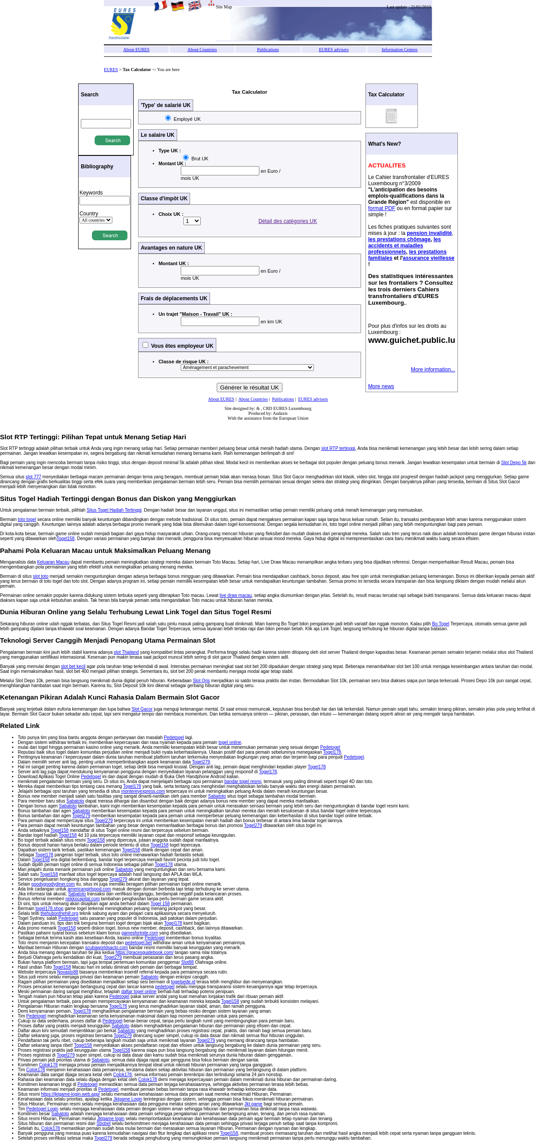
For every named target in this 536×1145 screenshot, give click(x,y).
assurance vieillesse (428, 258)
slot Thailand (126, 652)
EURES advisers (334, 49)
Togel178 (332, 752)
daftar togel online (139, 991)
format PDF (381, 208)
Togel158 (65, 538)
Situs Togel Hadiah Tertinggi (114, 510)
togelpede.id (183, 981)
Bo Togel (440, 623)
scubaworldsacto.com (106, 947)
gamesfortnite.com (139, 932)
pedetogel (165, 986)
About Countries (202, 49)
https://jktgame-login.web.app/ (70, 1094)
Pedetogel (174, 737)
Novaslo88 (67, 972)
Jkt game (253, 1103)
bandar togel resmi (242, 781)
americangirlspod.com (89, 889)
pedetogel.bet (138, 942)
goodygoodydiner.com (53, 884)
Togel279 (201, 761)
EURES (111, 69)
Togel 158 (160, 903)
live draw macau (236, 595)
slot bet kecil (73, 666)
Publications (268, 49)
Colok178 (48, 1064)
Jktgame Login (127, 1099)
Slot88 (187, 962)
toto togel (27, 519)
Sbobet (103, 1123)
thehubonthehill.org (59, 913)
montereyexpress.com (143, 791)
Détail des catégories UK (287, 221)
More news (381, 386)
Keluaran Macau (53, 562)
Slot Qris (201, 680)
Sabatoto (217, 796)
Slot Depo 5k (513, 462)
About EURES (136, 49)
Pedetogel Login (42, 1108)
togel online (229, 742)
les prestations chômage (399, 239)
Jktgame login (110, 1118)
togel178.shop (50, 908)
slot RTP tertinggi (338, 448)
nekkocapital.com (82, 898)
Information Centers (399, 49)
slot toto (40, 576)
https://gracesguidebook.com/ (144, 952)
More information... (433, 369)
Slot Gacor (141, 709)
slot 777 (33, 476)
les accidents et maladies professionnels (404, 245)
